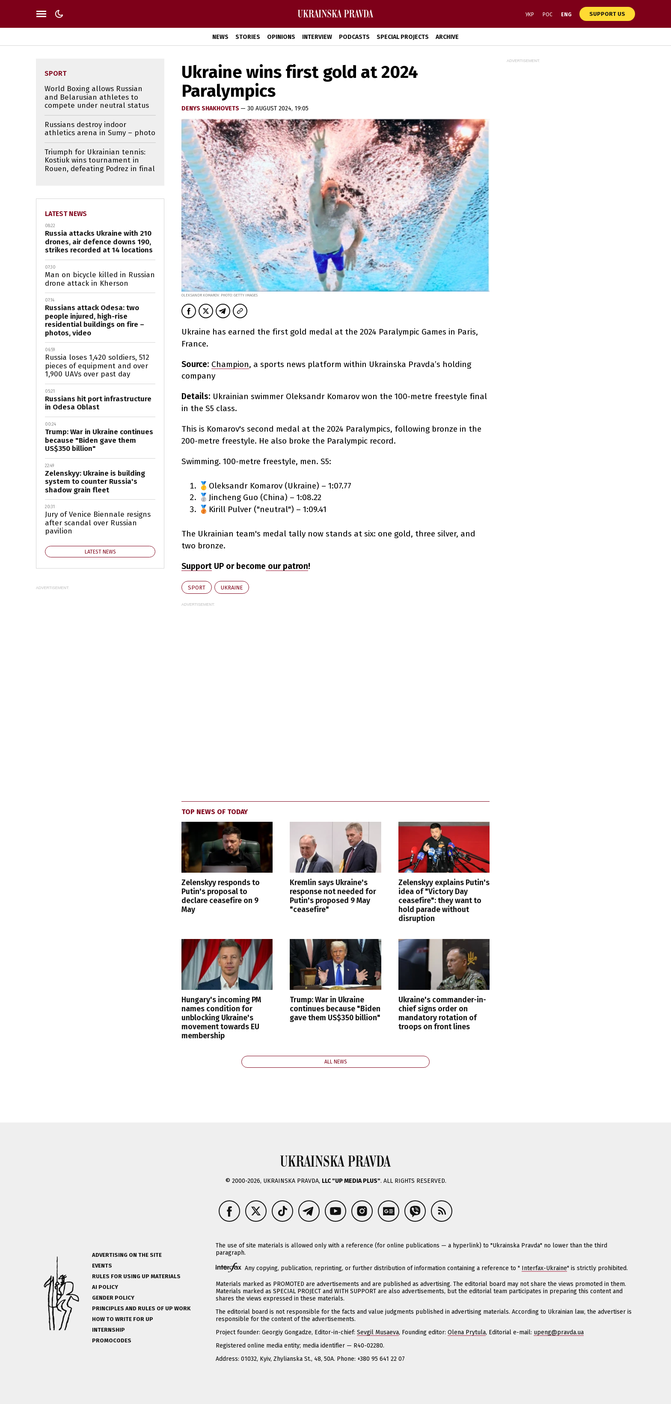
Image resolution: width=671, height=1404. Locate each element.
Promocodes (111, 1340)
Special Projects (403, 37)
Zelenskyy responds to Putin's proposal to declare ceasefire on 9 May (220, 896)
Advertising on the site (127, 1255)
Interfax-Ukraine (544, 1268)
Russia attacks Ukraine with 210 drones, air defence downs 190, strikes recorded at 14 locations (99, 242)
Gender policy (113, 1297)
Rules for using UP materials (136, 1276)
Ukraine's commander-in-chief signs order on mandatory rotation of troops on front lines (442, 1013)
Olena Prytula (467, 1332)
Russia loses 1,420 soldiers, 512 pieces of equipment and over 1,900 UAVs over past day (97, 366)
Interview (317, 37)
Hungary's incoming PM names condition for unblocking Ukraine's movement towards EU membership (221, 1017)
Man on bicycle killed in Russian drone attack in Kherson (100, 279)
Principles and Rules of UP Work (141, 1308)
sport (196, 587)
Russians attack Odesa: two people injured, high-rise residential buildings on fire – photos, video (94, 320)
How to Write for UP (122, 1319)
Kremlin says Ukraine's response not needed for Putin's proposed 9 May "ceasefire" (333, 896)
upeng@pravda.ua (559, 1332)
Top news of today (214, 812)
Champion (230, 364)
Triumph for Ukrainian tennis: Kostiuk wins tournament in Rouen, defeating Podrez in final (100, 160)
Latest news (66, 214)
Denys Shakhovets (210, 108)
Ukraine (232, 587)
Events (102, 1265)
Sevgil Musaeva (378, 1332)
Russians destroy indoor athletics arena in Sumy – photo (100, 129)
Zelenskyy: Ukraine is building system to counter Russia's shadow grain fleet (95, 482)
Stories (247, 37)
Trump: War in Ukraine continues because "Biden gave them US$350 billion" (335, 1008)
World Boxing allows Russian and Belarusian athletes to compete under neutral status (97, 97)
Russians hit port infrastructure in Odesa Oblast (98, 403)
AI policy (105, 1287)
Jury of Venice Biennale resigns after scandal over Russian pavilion (98, 523)
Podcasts (354, 37)
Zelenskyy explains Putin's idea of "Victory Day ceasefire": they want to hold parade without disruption (444, 900)
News (220, 37)
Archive (447, 37)
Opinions (281, 37)
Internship (108, 1330)
